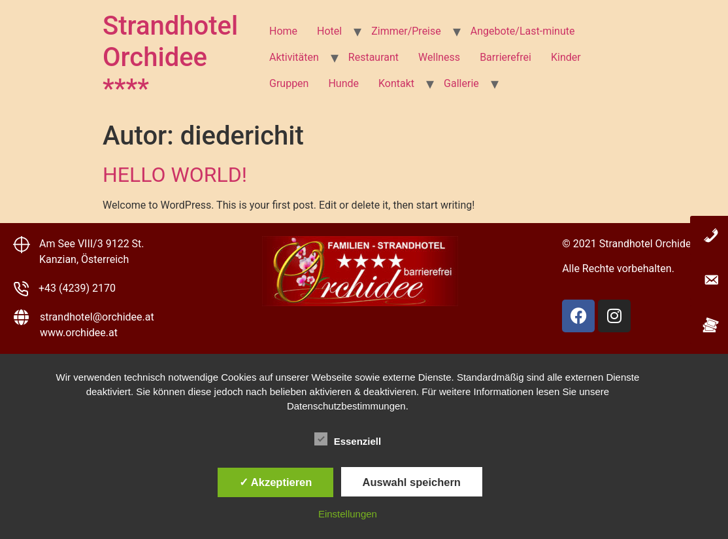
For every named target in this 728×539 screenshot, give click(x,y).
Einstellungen (347, 513)
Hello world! (175, 174)
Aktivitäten (294, 57)
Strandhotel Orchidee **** (170, 57)
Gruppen (288, 83)
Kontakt (396, 83)
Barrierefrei (505, 57)
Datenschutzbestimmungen (346, 405)
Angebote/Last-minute (523, 31)
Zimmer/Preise (406, 31)
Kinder (566, 57)
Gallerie (461, 83)
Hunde (343, 83)
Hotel (329, 31)
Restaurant (373, 57)
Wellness (439, 57)
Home (283, 31)
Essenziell (348, 439)
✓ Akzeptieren (275, 482)
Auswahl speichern (412, 482)
